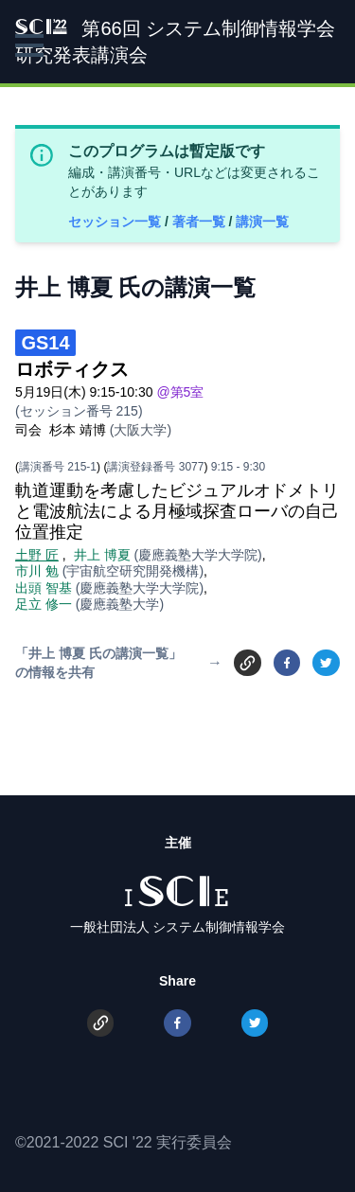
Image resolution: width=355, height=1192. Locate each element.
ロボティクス (72, 369)
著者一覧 (200, 221)
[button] (29, 45)
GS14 (45, 342)
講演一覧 (262, 221)
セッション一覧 (116, 221)
